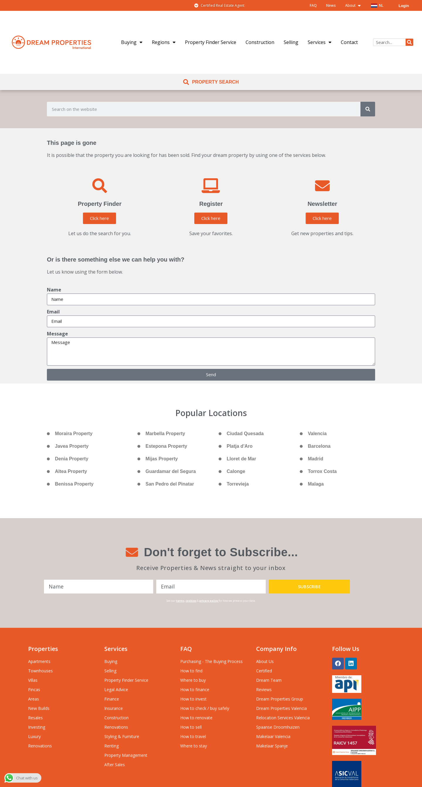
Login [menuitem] (404, 6)
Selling (291, 42)
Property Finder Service (210, 42)
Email (53, 311)
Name (54, 289)
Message (57, 333)
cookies (191, 601)
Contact (349, 42)
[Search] (409, 42)
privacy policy (208, 601)
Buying (131, 42)
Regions (164, 42)
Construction (260, 42)
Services (319, 42)
